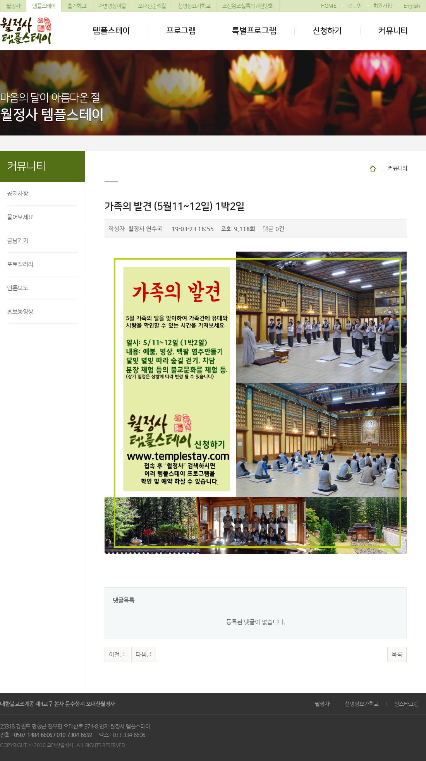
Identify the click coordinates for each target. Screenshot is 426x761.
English (412, 6)
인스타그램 (406, 704)
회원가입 (382, 6)
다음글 (144, 654)
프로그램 (181, 30)
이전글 (117, 654)
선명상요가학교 (194, 6)
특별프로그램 (254, 30)
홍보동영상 (20, 311)
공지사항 (17, 193)
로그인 (355, 6)
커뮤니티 (393, 30)
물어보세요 (20, 217)
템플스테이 (43, 6)
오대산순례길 (152, 6)
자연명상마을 (112, 6)
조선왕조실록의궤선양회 (247, 6)
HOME (328, 6)
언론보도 (17, 288)
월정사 (13, 6)
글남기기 (17, 240)
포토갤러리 (20, 264)
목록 (397, 654)
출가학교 (76, 6)
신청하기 (327, 30)
